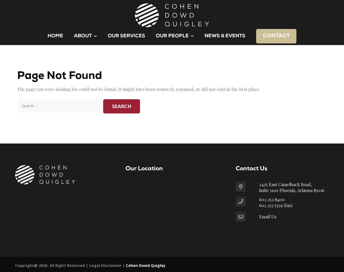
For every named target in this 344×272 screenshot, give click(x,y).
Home (55, 36)
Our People (175, 36)
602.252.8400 (272, 199)
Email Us (267, 216)
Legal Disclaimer (105, 265)
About (85, 36)
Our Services (126, 36)
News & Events (225, 36)
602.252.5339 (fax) (275, 205)
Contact (276, 36)
